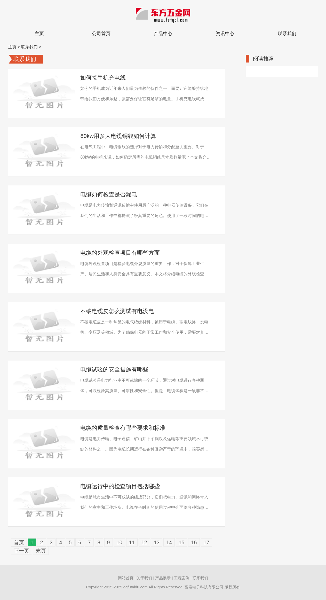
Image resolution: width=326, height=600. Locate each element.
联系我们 (287, 33)
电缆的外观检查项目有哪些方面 (120, 253)
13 (157, 542)
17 (206, 542)
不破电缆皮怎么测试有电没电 (117, 311)
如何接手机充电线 (103, 77)
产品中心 (163, 33)
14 (169, 542)
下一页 (21, 551)
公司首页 (101, 33)
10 (119, 542)
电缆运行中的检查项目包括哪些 (120, 486)
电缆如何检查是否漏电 (108, 194)
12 (144, 542)
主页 (39, 33)
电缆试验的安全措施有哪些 (114, 369)
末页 (41, 551)
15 (181, 542)
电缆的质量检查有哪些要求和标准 (122, 428)
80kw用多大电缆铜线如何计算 (118, 136)
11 (132, 542)
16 (194, 542)
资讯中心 (225, 33)
